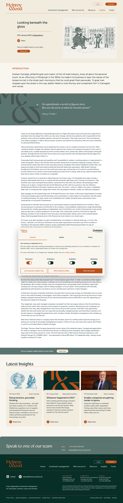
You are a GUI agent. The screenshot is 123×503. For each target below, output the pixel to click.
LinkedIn (11, 476)
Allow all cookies (89, 271)
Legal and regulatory (21, 497)
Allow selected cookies (61, 271)
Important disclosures (34, 497)
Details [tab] (61, 237)
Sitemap (114, 497)
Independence (37, 35)
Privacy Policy (10, 497)
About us (93, 466)
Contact (111, 4)
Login (98, 4)
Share (23, 41)
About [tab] (90, 237)
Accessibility (107, 497)
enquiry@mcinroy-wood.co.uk (80, 450)
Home (42, 466)
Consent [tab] (33, 237)
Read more (17, 422)
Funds (113, 466)
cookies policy (69, 252)
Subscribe (23, 51)
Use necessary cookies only (33, 271)
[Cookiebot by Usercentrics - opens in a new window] (94, 231)
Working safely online (96, 497)
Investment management (59, 466)
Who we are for (79, 466)
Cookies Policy (46, 497)
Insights (104, 466)
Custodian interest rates (58, 497)
